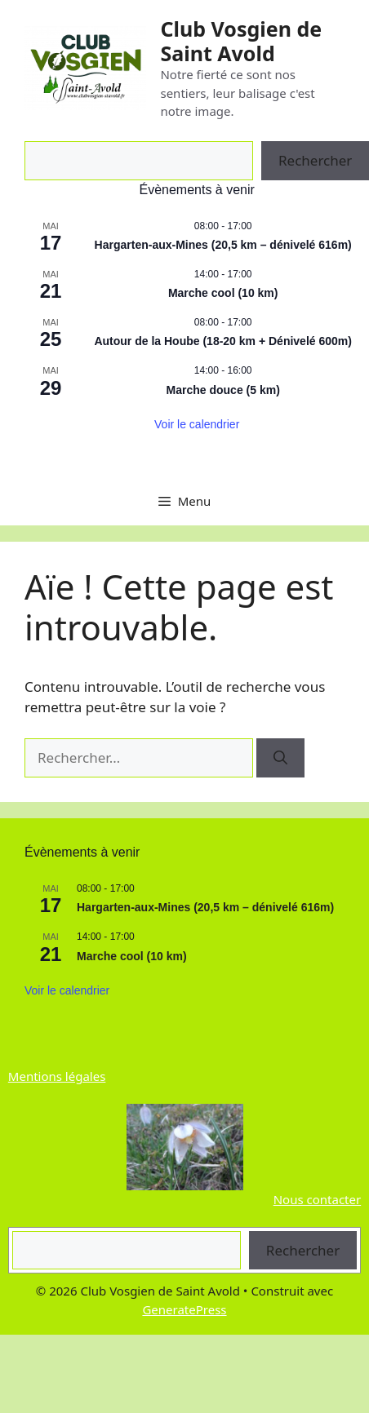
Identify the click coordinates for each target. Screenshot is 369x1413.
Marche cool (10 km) (223, 292)
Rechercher (303, 1250)
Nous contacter (317, 1199)
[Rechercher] (280, 757)
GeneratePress (184, 1309)
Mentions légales (57, 1076)
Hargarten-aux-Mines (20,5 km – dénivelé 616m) (223, 244)
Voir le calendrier (196, 424)
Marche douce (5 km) (223, 389)
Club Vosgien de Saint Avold (241, 41)
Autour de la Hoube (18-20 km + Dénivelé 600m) (223, 341)
